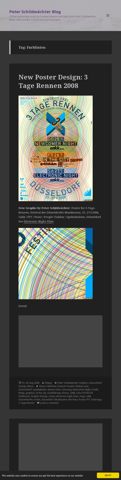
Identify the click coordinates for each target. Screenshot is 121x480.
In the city (41, 392)
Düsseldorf (96, 382)
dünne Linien (54, 389)
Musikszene (60, 399)
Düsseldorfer (25, 399)
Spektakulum (40, 389)
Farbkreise (24, 396)
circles (37, 399)
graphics (30, 392)
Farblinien (51, 386)
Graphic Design (39, 396)
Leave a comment (49, 402)
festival (61, 386)
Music (30, 386)
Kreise (65, 392)
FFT (88, 399)
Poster (82, 399)
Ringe (21, 392)
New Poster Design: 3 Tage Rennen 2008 (53, 81)
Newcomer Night (82, 389)
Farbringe (96, 399)
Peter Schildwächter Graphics (73, 382)
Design (22, 386)
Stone (42, 386)
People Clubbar (75, 386)
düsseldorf (47, 399)
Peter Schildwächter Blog (35, 11)
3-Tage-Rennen (26, 402)
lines (76, 396)
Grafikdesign (54, 392)
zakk (88, 396)
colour (52, 396)
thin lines (73, 399)
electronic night (64, 396)
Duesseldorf (25, 389)
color (78, 392)
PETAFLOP (87, 392)
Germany (67, 389)
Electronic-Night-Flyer (38, 221)
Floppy (48, 382)
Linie (86, 386)
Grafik (95, 389)
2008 (72, 392)
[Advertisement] (60, 341)
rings (82, 396)
